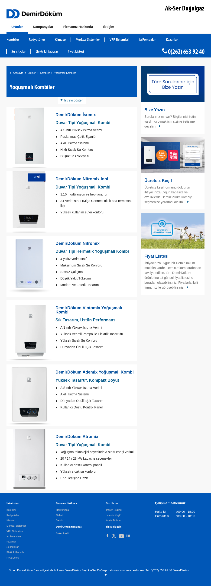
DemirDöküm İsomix (75, 115)
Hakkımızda (62, 510)
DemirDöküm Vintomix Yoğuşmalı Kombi (88, 310)
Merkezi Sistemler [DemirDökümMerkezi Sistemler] (88, 40)
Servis (59, 520)
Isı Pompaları (13, 536)
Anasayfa (18, 72)
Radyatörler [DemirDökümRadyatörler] (37, 40)
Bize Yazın (154, 110)
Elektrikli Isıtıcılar (15, 552)
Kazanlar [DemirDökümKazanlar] (172, 40)
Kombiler (45, 72)
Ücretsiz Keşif (158, 180)
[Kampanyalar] (43, 27)
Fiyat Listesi (76, 52)
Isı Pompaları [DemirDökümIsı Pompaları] (147, 40)
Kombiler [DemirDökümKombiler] (12, 40)
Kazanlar (11, 541)
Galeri (59, 515)
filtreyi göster (73, 100)
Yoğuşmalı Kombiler (65, 72)
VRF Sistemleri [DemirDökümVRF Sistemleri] (119, 40)
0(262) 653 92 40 (186, 52)
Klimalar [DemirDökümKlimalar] (60, 40)
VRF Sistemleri (14, 531)
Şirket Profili (62, 533)
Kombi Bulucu (113, 520)
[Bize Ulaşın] (108, 27)
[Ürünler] (17, 28)
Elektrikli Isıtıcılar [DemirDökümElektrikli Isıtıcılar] (47, 52)
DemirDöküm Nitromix (77, 243)
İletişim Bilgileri (114, 510)
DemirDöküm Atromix (76, 436)
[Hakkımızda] (78, 27)
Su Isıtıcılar (12, 547)
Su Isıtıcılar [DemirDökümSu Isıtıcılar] (18, 52)
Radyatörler (12, 515)
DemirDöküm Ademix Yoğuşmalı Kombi (94, 372)
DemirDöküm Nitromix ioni (81, 179)
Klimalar (10, 520)
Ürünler (32, 72)
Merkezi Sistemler (16, 525)
